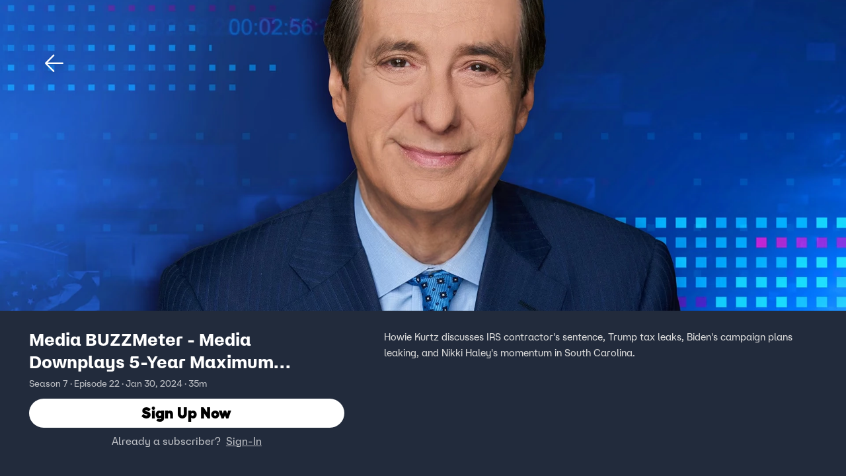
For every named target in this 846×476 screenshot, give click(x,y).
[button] (54, 63)
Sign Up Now (186, 413)
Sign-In (244, 441)
